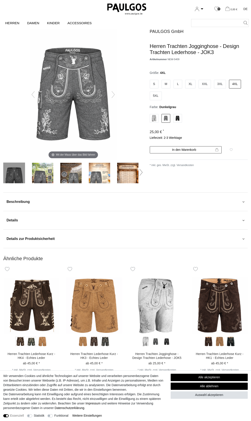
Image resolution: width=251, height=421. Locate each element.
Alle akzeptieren (209, 377)
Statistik (39, 415)
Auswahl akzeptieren (209, 395)
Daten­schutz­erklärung (69, 408)
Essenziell (17, 415)
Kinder (53, 23)
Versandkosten (185, 165)
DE (245, 9)
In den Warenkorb (195, 150)
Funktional (61, 415)
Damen (33, 23)
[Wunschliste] (216, 9)
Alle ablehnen (209, 386)
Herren (12, 23)
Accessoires (79, 23)
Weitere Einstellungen (87, 415)
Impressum (92, 403)
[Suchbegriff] (215, 23)
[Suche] (244, 23)
